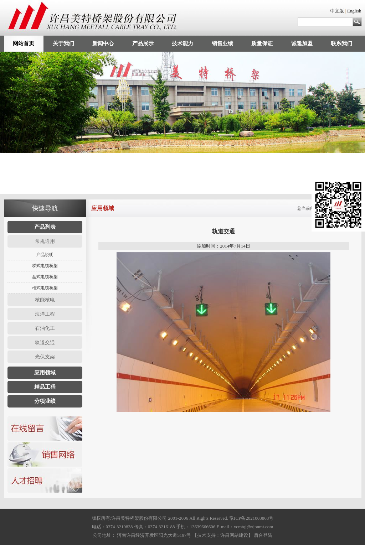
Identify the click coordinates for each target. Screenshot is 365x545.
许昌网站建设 (234, 535)
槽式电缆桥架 (45, 287)
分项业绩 (45, 401)
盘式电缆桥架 (45, 276)
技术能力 (182, 43)
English (354, 11)
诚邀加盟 (302, 43)
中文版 (337, 11)
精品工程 (45, 387)
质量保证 (262, 43)
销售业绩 (222, 43)
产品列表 (45, 227)
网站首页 (23, 43)
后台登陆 (263, 535)
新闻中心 (103, 43)
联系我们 (341, 43)
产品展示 (143, 43)
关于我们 (63, 43)
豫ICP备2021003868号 (251, 518)
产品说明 (44, 254)
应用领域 (45, 372)
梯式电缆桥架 (45, 265)
